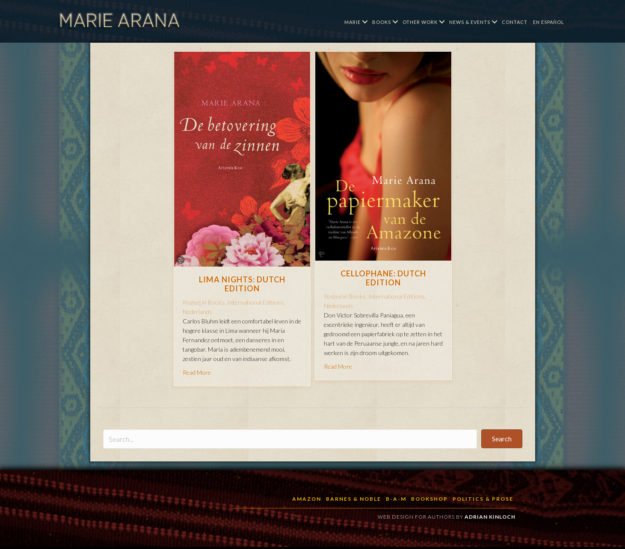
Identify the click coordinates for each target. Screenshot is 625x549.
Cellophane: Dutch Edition (383, 278)
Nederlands (197, 311)
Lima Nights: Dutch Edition (242, 284)
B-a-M (396, 499)
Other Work (420, 22)
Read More (197, 372)
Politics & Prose (483, 499)
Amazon (306, 499)
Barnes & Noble (353, 499)
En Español (548, 22)
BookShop (429, 499)
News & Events (469, 22)
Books (381, 22)
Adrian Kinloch (490, 517)
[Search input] (290, 439)
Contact (514, 22)
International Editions (255, 302)
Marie (352, 22)
